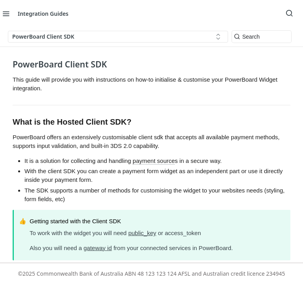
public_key (142, 233)
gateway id (98, 248)
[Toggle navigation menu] (6, 13)
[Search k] (261, 37)
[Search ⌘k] (289, 13)
